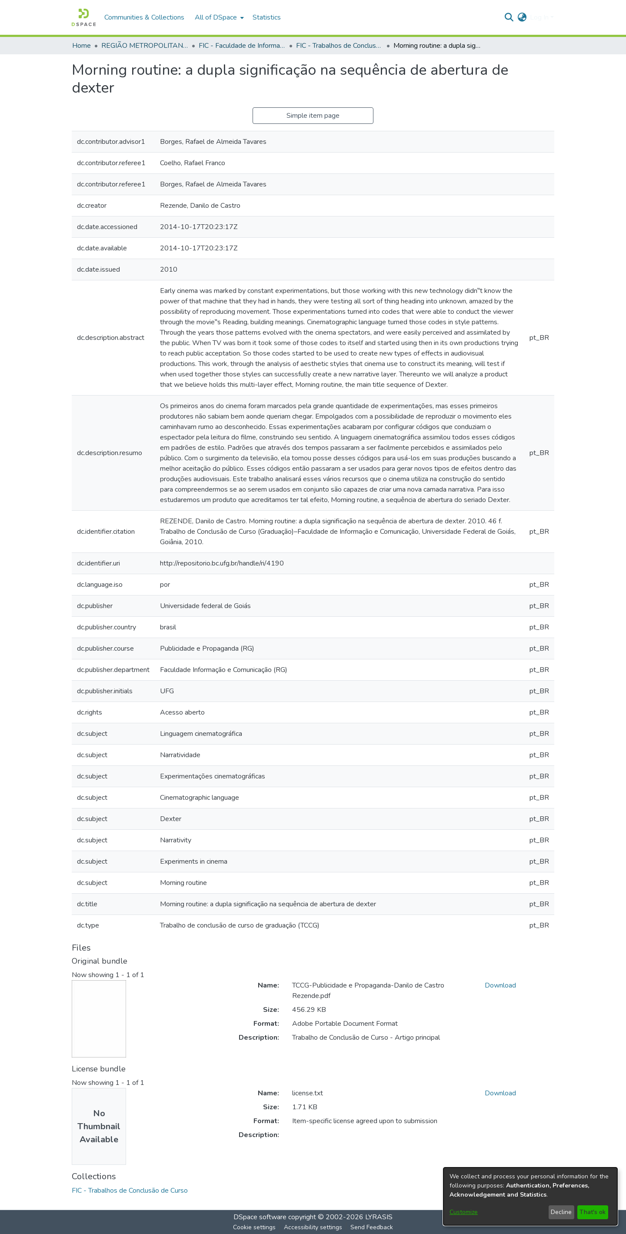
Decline (561, 1212)
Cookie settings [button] (254, 1227)
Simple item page (313, 115)
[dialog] (530, 1196)
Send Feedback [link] (371, 1227)
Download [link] (500, 985)
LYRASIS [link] (379, 1217)
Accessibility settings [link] (313, 1227)
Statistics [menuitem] (267, 17)
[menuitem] (218, 17)
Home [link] (81, 45)
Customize (464, 1212)
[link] (130, 1190)
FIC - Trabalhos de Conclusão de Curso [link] (339, 45)
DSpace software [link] (259, 1217)
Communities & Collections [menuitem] (144, 17)
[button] (84, 17)
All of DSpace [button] (216, 17)
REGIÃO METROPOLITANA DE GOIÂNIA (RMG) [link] (144, 45)
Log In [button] (540, 17)
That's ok (592, 1212)
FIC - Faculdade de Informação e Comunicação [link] (242, 45)
